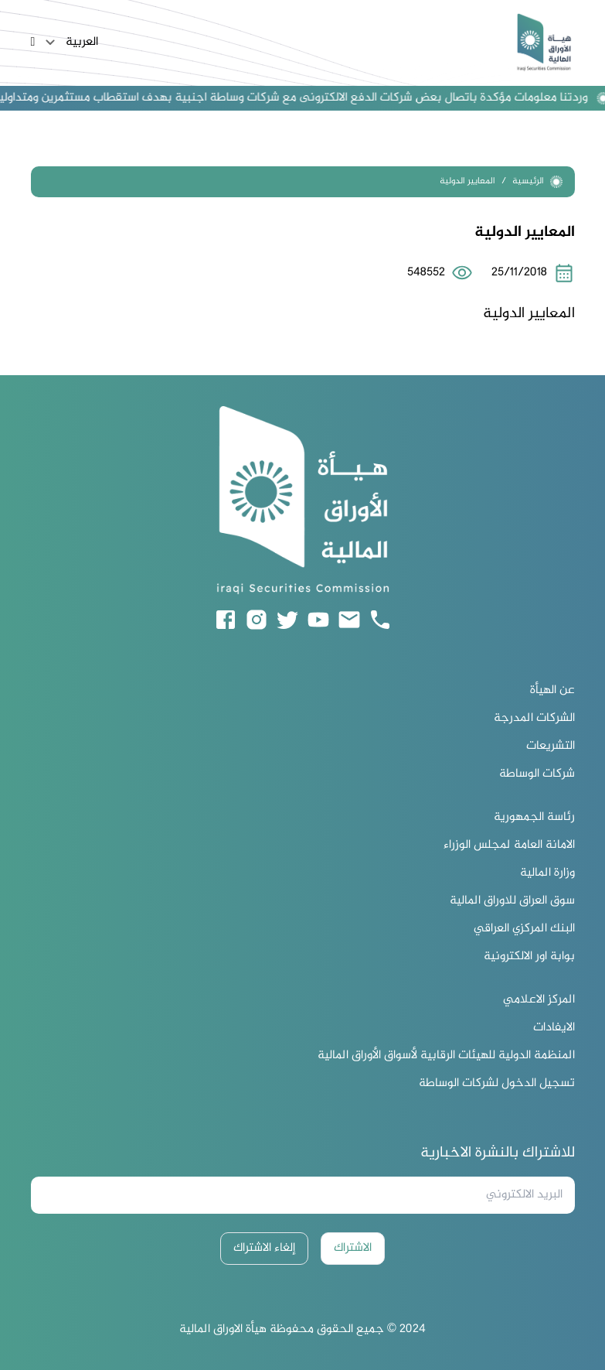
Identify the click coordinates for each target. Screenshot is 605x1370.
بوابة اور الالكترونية (529, 957)
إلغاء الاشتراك (264, 1248)
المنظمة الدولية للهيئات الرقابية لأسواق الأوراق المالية (446, 1056)
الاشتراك (353, 1248)
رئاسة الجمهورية (534, 817)
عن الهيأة (552, 691)
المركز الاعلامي (539, 1000)
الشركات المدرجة (534, 718)
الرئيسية (537, 181)
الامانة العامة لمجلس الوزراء (509, 845)
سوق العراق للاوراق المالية (512, 901)
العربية (69, 42)
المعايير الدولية (467, 181)
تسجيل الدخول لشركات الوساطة (497, 1083)
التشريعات (550, 746)
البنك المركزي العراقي (524, 929)
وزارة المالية (547, 873)
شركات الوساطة (537, 774)
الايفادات (554, 1028)
